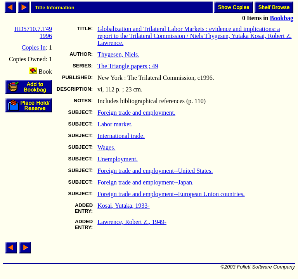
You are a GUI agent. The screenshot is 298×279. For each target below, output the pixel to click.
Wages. (106, 147)
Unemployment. (117, 159)
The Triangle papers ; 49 (127, 66)
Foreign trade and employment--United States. (155, 170)
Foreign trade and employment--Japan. (145, 182)
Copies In (34, 47)
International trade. (121, 136)
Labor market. (115, 124)
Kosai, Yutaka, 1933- (123, 205)
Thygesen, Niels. (118, 54)
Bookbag (281, 18)
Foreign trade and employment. (136, 112)
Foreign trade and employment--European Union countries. (170, 194)
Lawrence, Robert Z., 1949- (131, 222)
